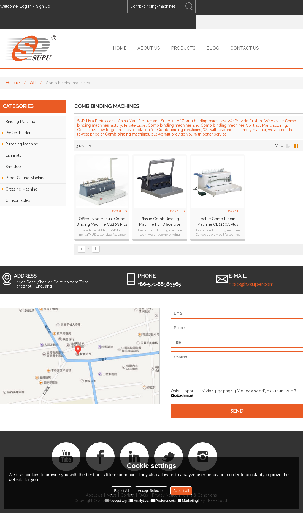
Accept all (181, 491)
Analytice (138, 500)
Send (237, 411)
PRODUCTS (183, 48)
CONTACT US (244, 48)
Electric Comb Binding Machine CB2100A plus (217, 222)
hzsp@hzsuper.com (251, 284)
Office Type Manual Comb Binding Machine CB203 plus (102, 222)
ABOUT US (148, 48)
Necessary (115, 500)
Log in (25, 6)
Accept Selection (151, 491)
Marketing (188, 500)
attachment (182, 395)
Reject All (121, 491)
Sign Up (43, 6)
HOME (119, 48)
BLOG (213, 48)
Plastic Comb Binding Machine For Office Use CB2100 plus (159, 222)
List (288, 146)
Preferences (163, 500)
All (33, 82)
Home (13, 82)
